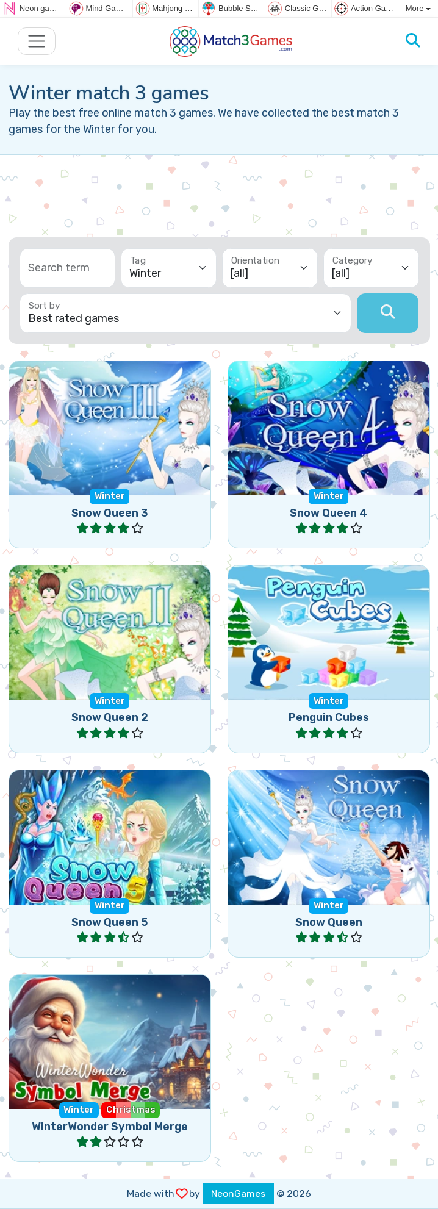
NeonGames (238, 1193)
